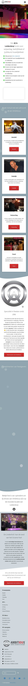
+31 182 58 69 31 (7, 656)
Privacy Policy (13, 682)
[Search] (18, 672)
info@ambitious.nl (7, 658)
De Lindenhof (16, 56)
